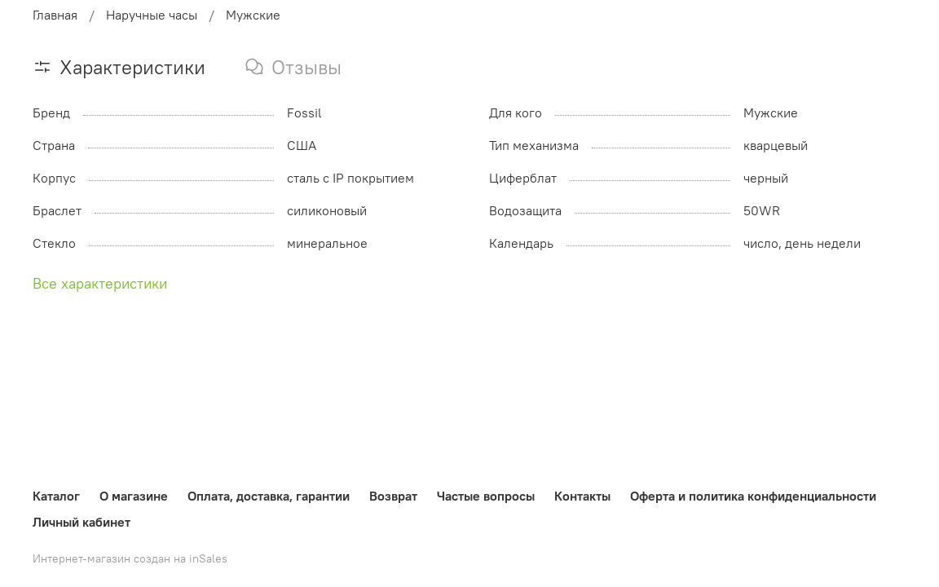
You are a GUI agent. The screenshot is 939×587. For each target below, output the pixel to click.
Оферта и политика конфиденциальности (753, 496)
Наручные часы (151, 15)
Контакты (582, 496)
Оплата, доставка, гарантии (268, 496)
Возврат (393, 496)
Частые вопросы (486, 496)
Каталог (56, 496)
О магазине (133, 496)
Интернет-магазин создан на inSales (130, 558)
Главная (55, 15)
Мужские (253, 15)
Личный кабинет (81, 522)
